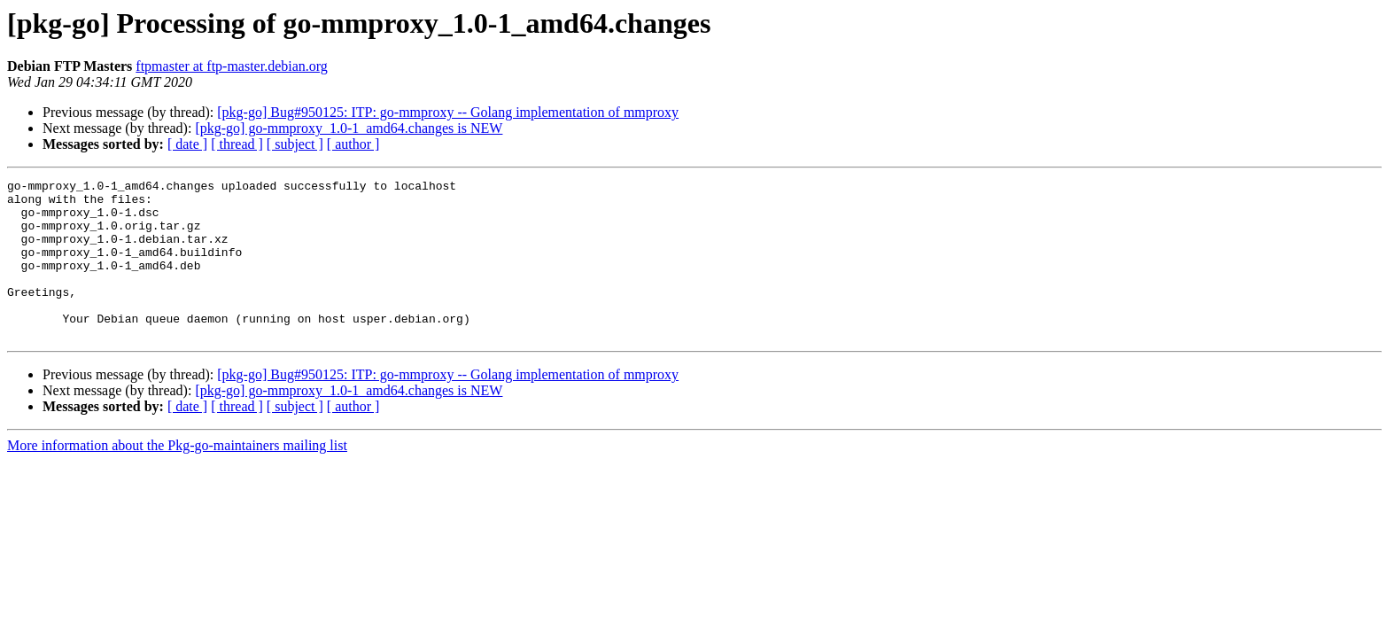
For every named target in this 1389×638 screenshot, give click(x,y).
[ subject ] (295, 144)
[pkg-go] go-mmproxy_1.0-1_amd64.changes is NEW (348, 128)
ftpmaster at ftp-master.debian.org (232, 66)
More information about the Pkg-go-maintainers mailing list (177, 477)
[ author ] (353, 144)
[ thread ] (237, 144)
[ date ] (187, 144)
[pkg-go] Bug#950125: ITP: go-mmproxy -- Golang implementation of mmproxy (448, 112)
